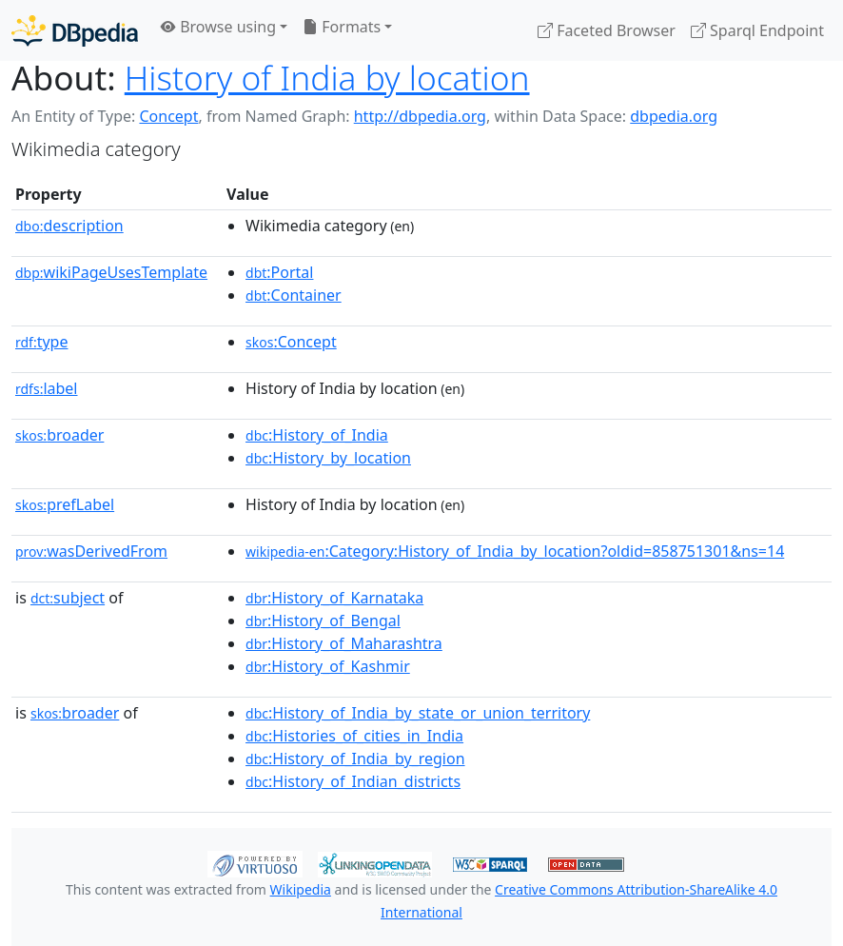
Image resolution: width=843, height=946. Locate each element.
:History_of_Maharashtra (343, 643)
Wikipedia (300, 889)
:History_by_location (328, 457)
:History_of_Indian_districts (353, 781)
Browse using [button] (218, 26)
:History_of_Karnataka (334, 597)
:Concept (291, 341)
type (42, 341)
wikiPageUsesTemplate (111, 272)
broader (59, 434)
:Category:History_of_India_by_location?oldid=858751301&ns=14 (514, 551)
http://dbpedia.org (420, 116)
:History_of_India (316, 434)
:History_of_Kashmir (327, 666)
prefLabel (64, 504)
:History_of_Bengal (323, 620)
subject (67, 597)
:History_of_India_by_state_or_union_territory (417, 712)
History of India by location (327, 77)
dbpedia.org (673, 116)
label (46, 388)
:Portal (279, 272)
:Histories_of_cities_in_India (354, 735)
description (69, 225)
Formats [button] (342, 26)
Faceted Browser (607, 30)
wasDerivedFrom (91, 551)
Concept (168, 116)
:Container (293, 295)
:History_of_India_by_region (355, 758)
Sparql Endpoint (757, 30)
